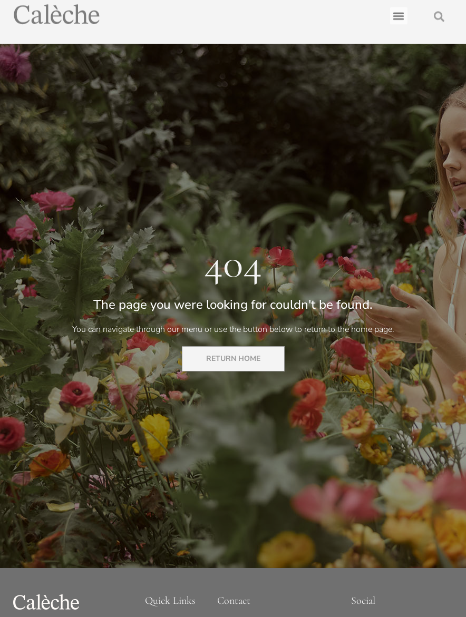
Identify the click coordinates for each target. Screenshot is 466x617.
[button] (398, 13)
